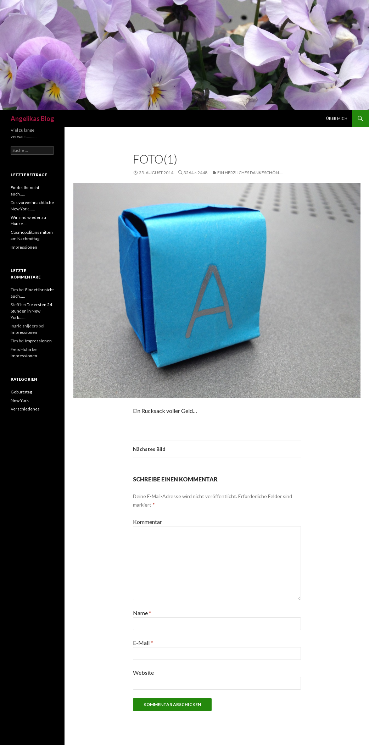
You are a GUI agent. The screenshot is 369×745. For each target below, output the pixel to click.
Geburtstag (21, 391)
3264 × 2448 (195, 172)
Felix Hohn (21, 349)
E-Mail (143, 642)
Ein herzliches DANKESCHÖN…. (250, 172)
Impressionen (24, 247)
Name (142, 612)
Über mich (336, 118)
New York (20, 400)
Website (143, 672)
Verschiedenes (25, 409)
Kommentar (147, 521)
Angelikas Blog (32, 118)
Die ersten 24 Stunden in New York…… (31, 311)
